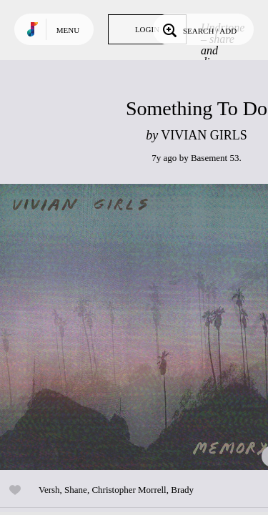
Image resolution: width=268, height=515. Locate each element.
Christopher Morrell (128, 489)
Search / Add (198, 29)
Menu (67, 30)
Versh (49, 489)
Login (147, 29)
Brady (182, 489)
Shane (75, 489)
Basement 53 (215, 157)
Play (143, 326)
